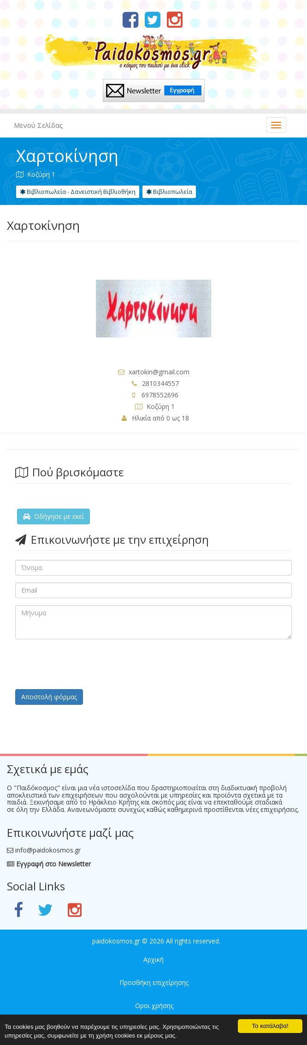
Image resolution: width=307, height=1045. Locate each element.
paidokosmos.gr (116, 941)
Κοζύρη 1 (161, 406)
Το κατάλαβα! (270, 1024)
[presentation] (85, 664)
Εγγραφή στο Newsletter (49, 863)
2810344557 (160, 383)
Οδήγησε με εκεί (53, 516)
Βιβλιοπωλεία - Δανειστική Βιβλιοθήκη (78, 191)
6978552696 (160, 394)
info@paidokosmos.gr (48, 850)
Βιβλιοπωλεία (169, 191)
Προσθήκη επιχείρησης (154, 982)
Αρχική (153, 959)
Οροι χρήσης (154, 1005)
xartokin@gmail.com (159, 371)
